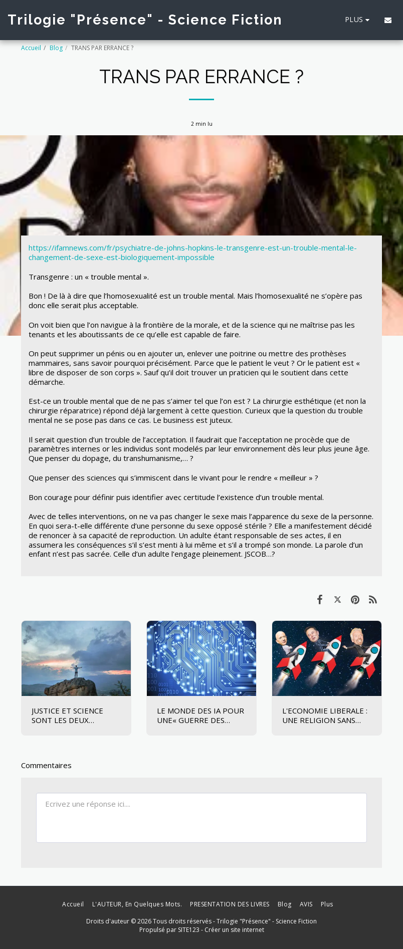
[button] (388, 20)
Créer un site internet (234, 929)
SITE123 (188, 929)
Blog (56, 48)
